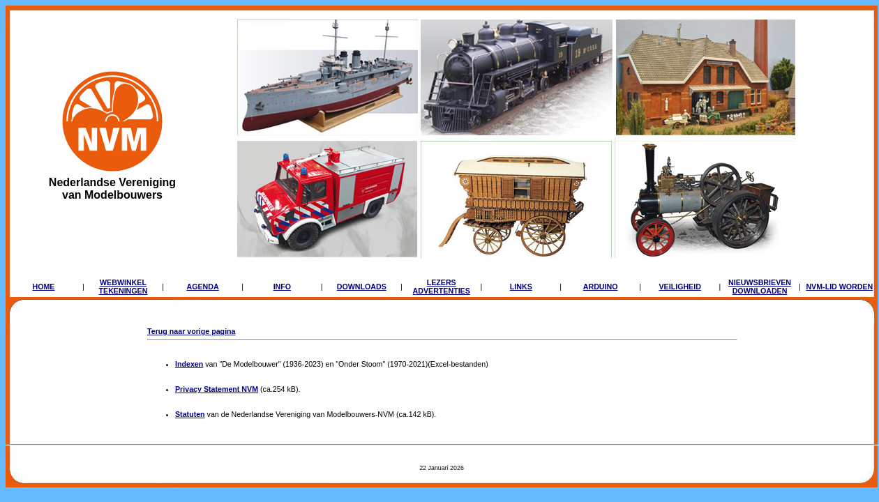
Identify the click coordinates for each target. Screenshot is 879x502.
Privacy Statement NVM (216, 389)
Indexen (189, 364)
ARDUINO (600, 286)
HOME (43, 286)
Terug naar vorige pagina (191, 331)
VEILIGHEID (679, 286)
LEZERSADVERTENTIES (441, 286)
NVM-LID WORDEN (839, 286)
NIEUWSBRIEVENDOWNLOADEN (759, 286)
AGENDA (202, 286)
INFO (282, 286)
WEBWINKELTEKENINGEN (123, 286)
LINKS (521, 286)
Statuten (190, 414)
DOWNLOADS (361, 286)
